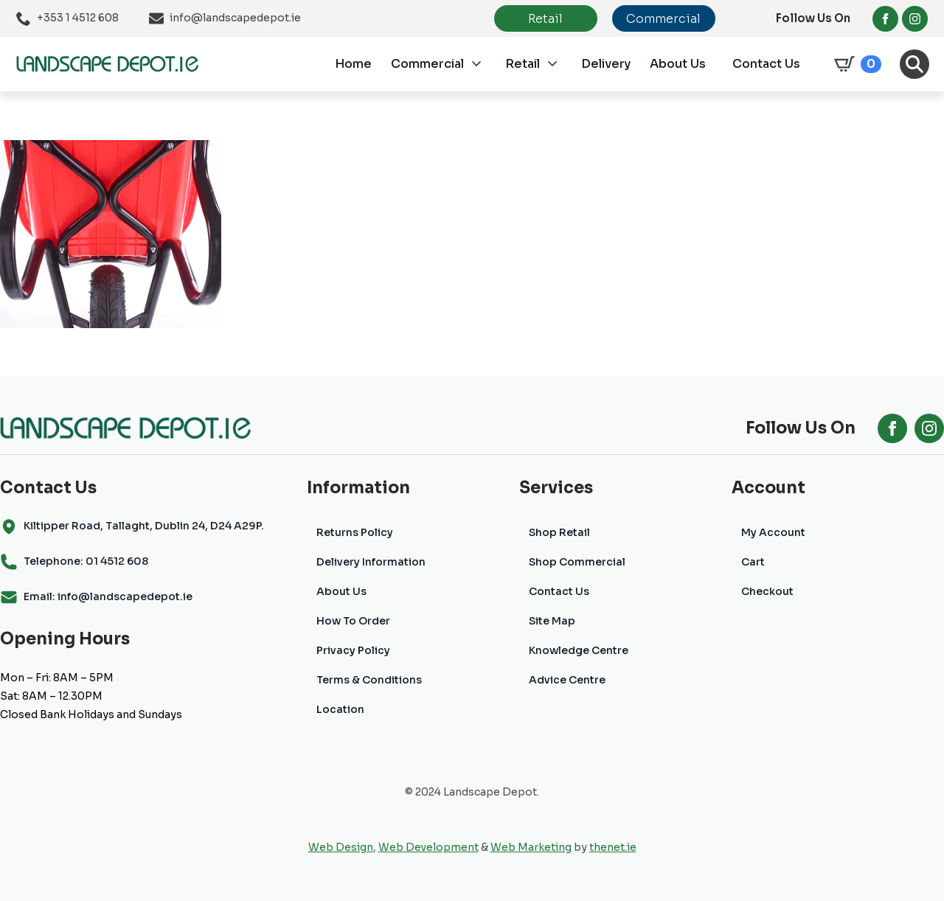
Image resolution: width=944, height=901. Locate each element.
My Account (773, 532)
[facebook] (885, 19)
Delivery (606, 64)
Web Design (340, 847)
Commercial (427, 64)
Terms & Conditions (369, 679)
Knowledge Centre (578, 650)
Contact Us (766, 64)
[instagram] (915, 19)
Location (340, 709)
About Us (678, 64)
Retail (522, 64)
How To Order (353, 620)
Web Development (428, 847)
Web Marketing (531, 847)
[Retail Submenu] (560, 64)
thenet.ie (612, 847)
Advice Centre (567, 679)
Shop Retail (559, 532)
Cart (753, 561)
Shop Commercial (577, 561)
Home (353, 64)
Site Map (552, 620)
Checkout (767, 591)
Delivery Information (371, 561)
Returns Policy (354, 532)
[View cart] (855, 64)
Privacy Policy (353, 650)
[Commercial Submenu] (484, 64)
